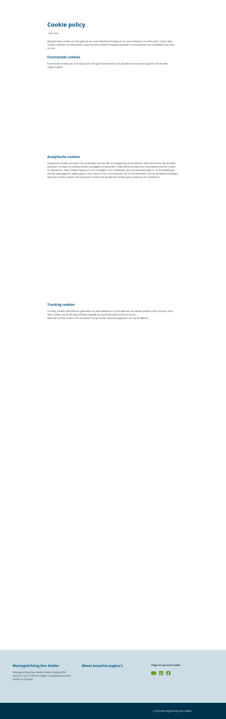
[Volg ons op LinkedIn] (161, 673)
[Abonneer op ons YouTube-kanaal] (153, 673)
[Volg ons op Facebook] (168, 673)
